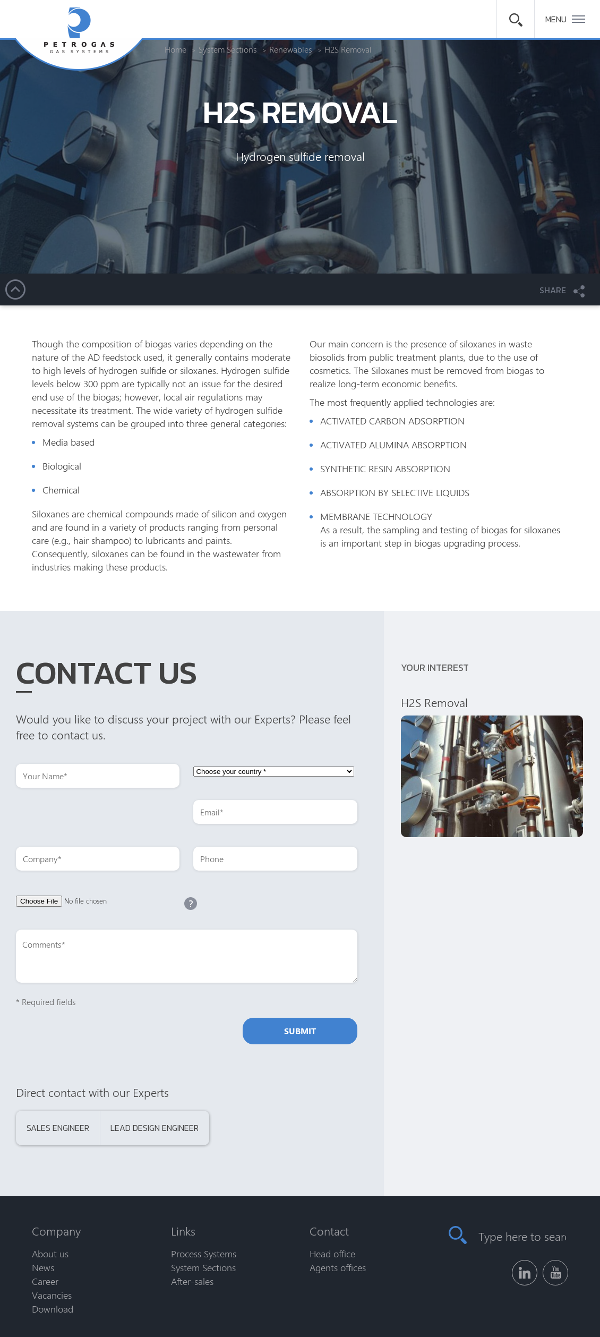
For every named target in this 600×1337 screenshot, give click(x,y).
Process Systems (203, 1253)
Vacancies (52, 1295)
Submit (300, 1030)
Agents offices (338, 1267)
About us (50, 1253)
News (43, 1267)
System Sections (203, 1267)
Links (183, 1231)
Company (56, 1231)
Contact (329, 1231)
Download (52, 1308)
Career (45, 1281)
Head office (332, 1253)
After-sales (192, 1281)
